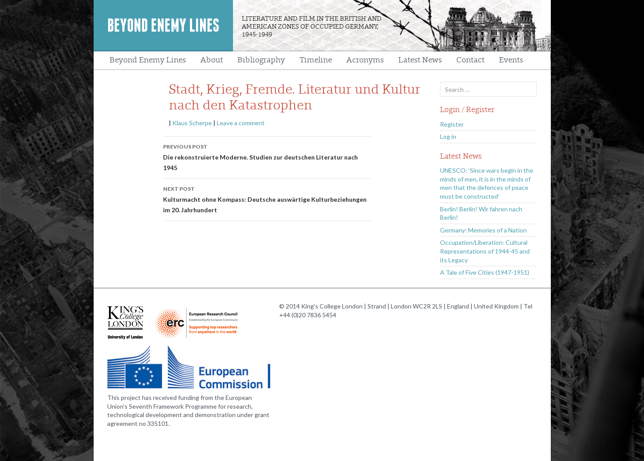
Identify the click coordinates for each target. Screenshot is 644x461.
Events (511, 60)
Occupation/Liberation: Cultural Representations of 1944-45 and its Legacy (485, 251)
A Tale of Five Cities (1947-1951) (484, 272)
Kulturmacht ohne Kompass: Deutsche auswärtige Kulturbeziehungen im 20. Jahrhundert (267, 199)
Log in (448, 136)
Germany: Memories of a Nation (483, 230)
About (211, 60)
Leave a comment (241, 123)
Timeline (315, 60)
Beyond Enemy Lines (163, 25)
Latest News (420, 60)
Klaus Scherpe (192, 123)
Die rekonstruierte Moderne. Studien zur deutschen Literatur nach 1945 (267, 156)
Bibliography (261, 60)
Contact (470, 60)
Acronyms (365, 60)
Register (452, 124)
